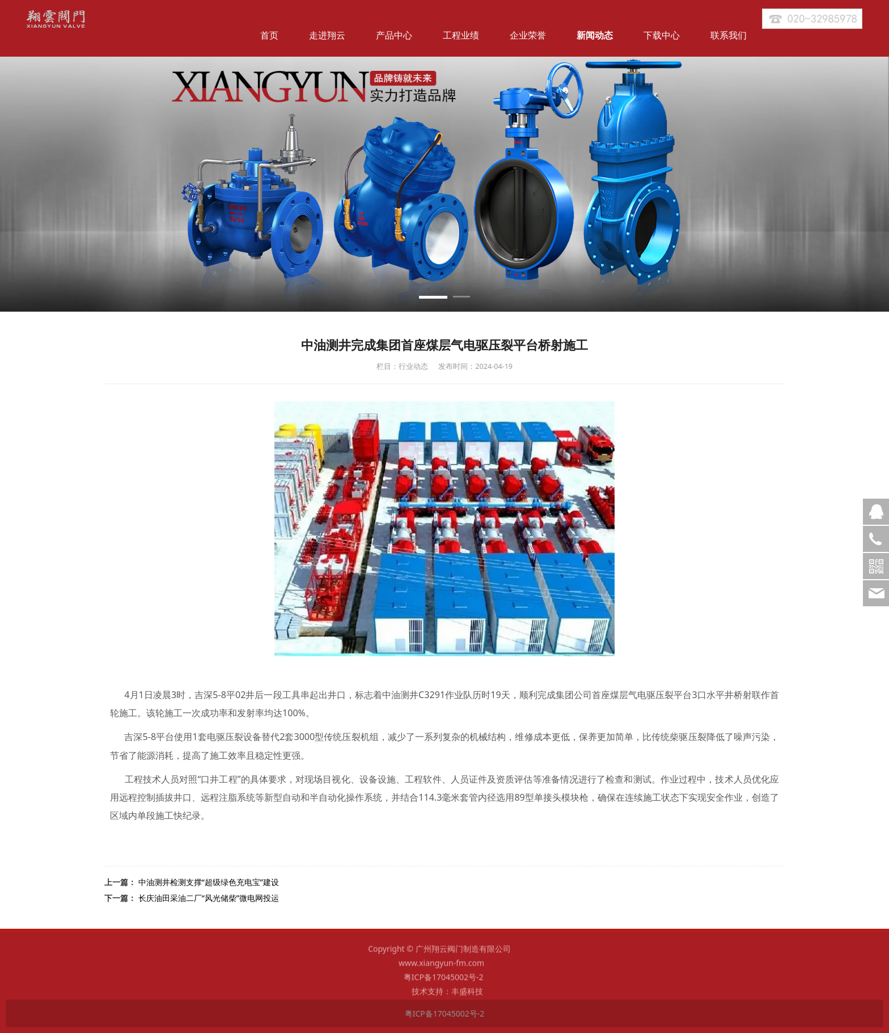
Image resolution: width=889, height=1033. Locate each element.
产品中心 (394, 35)
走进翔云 (327, 35)
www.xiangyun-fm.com (441, 968)
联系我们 (728, 35)
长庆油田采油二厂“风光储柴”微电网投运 (208, 897)
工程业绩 (461, 35)
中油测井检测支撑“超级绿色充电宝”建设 (208, 882)
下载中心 (662, 35)
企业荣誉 (528, 35)
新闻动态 (595, 35)
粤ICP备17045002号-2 (444, 982)
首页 (269, 35)
